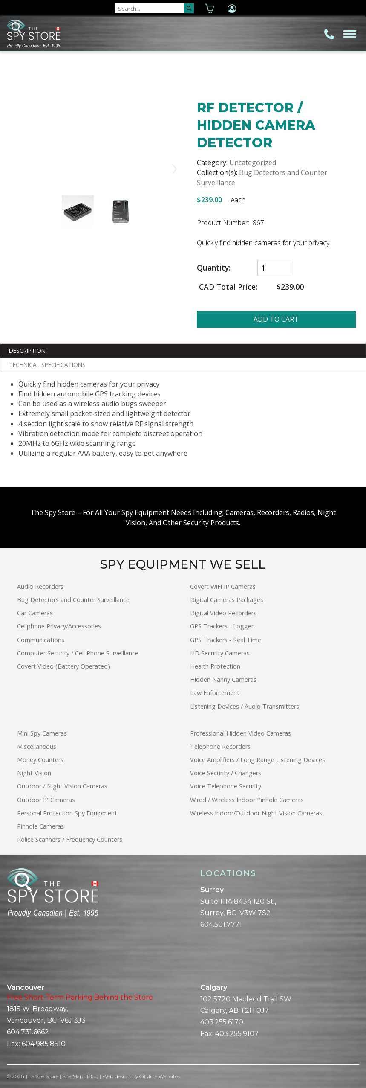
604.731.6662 (28, 1032)
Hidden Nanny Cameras (223, 679)
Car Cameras (35, 613)
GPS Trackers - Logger (222, 626)
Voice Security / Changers (225, 773)
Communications (40, 640)
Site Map (73, 1076)
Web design (117, 1076)
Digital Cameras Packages (226, 600)
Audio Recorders (40, 586)
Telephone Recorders (220, 746)
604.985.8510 (44, 1044)
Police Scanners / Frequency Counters (69, 839)
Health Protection (215, 666)
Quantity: (214, 268)
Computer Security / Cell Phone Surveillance (77, 653)
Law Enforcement (214, 693)
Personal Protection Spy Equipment (67, 813)
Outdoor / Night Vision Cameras (62, 786)
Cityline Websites (160, 1076)
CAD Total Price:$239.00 (250, 287)
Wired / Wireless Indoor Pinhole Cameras (247, 800)
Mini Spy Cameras (42, 733)
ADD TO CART (276, 319)
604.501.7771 (221, 924)
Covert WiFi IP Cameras (223, 586)
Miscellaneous (36, 746)
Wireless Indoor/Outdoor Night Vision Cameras (256, 813)
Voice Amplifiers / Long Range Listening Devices (257, 760)
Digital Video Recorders (223, 613)
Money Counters (40, 760)
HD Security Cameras (220, 653)
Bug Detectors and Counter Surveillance (73, 600)
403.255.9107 (237, 1034)
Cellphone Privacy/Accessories (59, 626)
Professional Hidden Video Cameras (240, 733)
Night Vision (34, 773)
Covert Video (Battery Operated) (63, 666)
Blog (93, 1076)
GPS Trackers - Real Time (225, 640)
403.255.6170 (221, 1022)
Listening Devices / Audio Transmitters (244, 706)
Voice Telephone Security (225, 786)
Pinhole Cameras (40, 826)
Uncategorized (252, 162)
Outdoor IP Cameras (46, 800)
